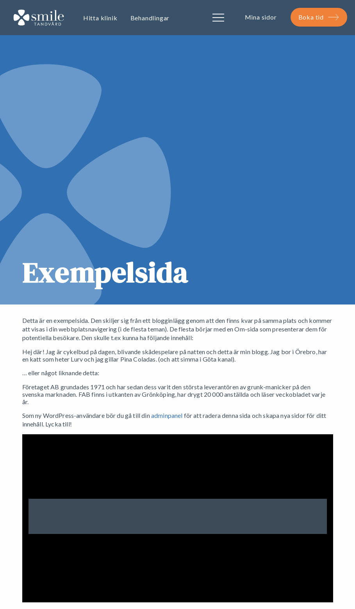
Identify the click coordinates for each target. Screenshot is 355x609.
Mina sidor (261, 17)
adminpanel (167, 415)
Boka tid (318, 17)
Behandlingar (150, 17)
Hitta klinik (100, 17)
